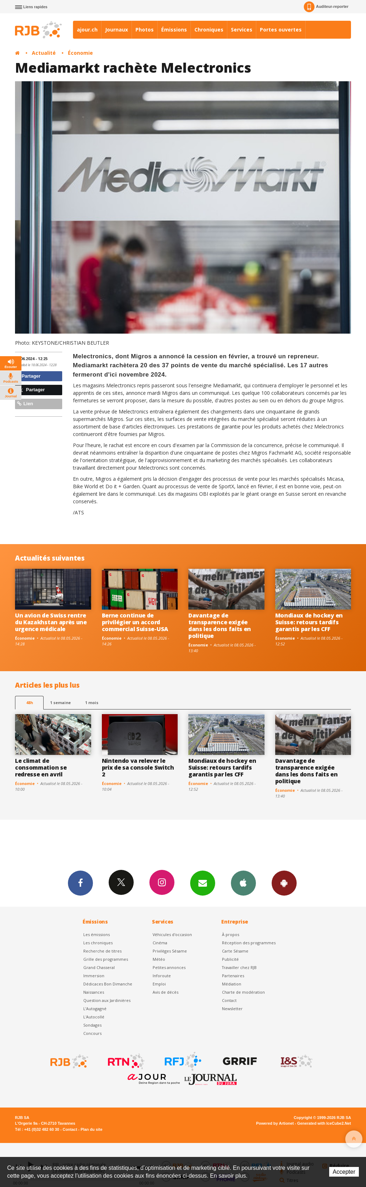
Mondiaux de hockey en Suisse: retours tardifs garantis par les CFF (309, 622)
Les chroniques (98, 942)
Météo (159, 959)
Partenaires (233, 975)
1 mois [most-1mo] (91, 702)
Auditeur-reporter (326, 6)
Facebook (80, 883)
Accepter (344, 1172)
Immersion (93, 975)
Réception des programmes (249, 942)
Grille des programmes (105, 959)
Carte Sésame (235, 951)
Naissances (93, 992)
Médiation (231, 984)
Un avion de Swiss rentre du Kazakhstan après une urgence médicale (51, 622)
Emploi (159, 984)
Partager (28, 376)
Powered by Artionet (275, 1123)
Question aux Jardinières (106, 1000)
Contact (229, 1000)
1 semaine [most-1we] (60, 702)
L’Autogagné (95, 1008)
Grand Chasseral (99, 967)
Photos (144, 29)
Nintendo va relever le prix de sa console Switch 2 (138, 767)
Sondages (92, 1025)
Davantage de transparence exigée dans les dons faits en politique (219, 625)
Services (241, 29)
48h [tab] (29, 702)
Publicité (230, 959)
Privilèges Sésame (170, 951)
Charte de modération (243, 992)
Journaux (116, 29)
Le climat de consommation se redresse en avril (40, 767)
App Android (284, 883)
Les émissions (96, 934)
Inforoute (162, 975)
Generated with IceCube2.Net (324, 1123)
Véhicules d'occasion (172, 934)
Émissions (174, 29)
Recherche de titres (102, 951)
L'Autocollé (93, 1016)
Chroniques (208, 29)
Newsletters (202, 883)
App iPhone (243, 883)
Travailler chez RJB (239, 967)
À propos (230, 934)
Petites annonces (169, 967)
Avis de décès (165, 992)
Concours (92, 1033)
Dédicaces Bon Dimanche (107, 984)
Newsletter (232, 1008)
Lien (25, 403)
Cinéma (160, 942)
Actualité (44, 52)
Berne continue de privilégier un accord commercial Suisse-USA (135, 622)
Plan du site (91, 1129)
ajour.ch (87, 29)
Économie (80, 52)
